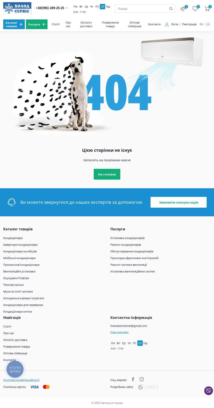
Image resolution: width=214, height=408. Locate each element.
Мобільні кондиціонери (19, 258)
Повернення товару (110, 24)
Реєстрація (189, 24)
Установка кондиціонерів (127, 238)
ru (202, 24)
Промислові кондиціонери (21, 265)
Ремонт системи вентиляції (128, 265)
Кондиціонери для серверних (23, 305)
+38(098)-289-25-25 (50, 8)
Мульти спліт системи (18, 291)
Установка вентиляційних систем (132, 271)
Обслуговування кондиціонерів (131, 251)
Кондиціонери (13, 238)
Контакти (154, 24)
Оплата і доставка (86, 24)
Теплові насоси (13, 285)
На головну (107, 174)
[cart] (207, 9)
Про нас (68, 24)
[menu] (14, 24)
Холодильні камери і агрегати (23, 298)
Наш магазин (119, 332)
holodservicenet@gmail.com (128, 326)
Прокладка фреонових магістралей (134, 258)
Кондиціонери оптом (17, 311)
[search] (171, 9)
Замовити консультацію (178, 202)
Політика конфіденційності (21, 380)
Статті (56, 24)
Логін (174, 24)
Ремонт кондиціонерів (125, 245)
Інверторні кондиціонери (20, 245)
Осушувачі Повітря (16, 278)
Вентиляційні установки (19, 271)
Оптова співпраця (134, 24)
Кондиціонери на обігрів (19, 251)
